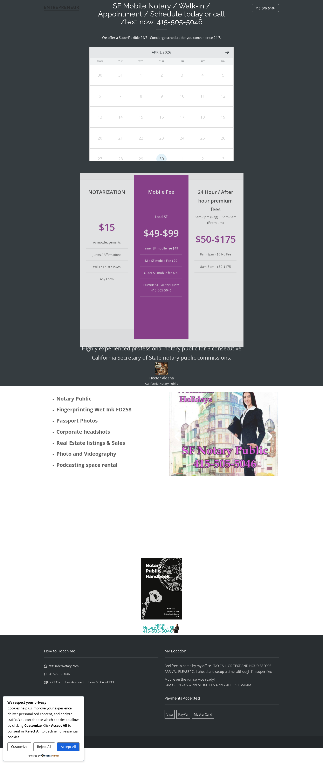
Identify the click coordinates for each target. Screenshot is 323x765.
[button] (192, 453)
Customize (19, 746)
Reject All (44, 746)
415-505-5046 (265, 8)
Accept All (68, 746)
